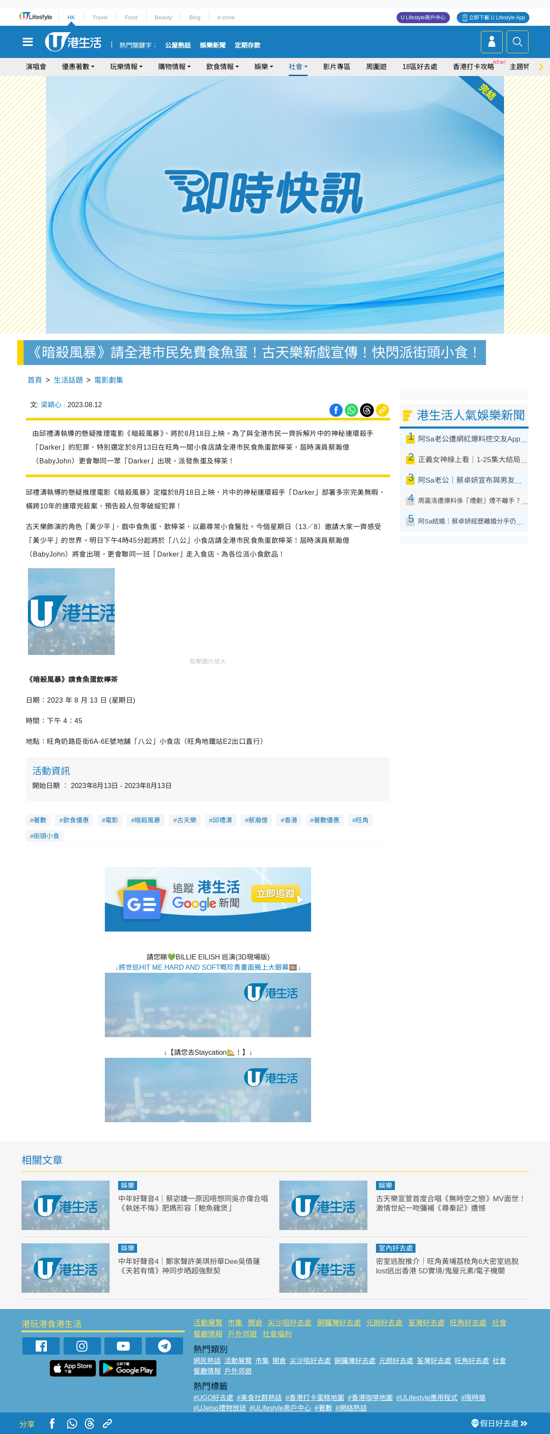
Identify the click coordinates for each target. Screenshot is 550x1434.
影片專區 (337, 66)
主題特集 (523, 66)
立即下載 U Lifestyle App (497, 18)
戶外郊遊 (242, 1334)
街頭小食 (46, 836)
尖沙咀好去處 (290, 1323)
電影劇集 (108, 380)
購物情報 (172, 66)
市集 (235, 1323)
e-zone (226, 17)
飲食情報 (220, 66)
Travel (100, 17)
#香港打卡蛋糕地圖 (314, 1397)
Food (131, 17)
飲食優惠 (76, 820)
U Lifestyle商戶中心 (423, 18)
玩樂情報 (124, 66)
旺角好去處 (468, 1323)
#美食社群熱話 (259, 1397)
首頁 (35, 380)
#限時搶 (473, 1397)
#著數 (323, 1408)
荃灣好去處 (426, 1323)
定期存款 (247, 45)
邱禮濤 (222, 820)
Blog (194, 17)
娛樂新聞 (213, 45)
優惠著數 (75, 66)
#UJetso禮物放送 (219, 1408)
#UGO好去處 (213, 1397)
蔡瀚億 (258, 820)
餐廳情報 (208, 1334)
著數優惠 (326, 820)
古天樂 (186, 820)
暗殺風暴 (147, 820)
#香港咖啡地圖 (370, 1397)
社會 (295, 66)
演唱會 (36, 66)
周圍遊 (376, 66)
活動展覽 (208, 1323)
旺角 (362, 820)
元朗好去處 (384, 1323)
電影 (111, 820)
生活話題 (68, 380)
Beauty (163, 17)
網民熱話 (207, 1360)
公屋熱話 (178, 45)
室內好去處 (396, 1248)
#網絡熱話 (351, 1408)
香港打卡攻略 (473, 66)
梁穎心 (51, 404)
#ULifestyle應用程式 (427, 1397)
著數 (40, 820)
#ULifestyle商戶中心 (280, 1408)
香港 (290, 820)
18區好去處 (419, 66)
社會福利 (277, 1334)
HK (71, 17)
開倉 (255, 1323)
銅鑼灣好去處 (339, 1323)
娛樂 (261, 66)
